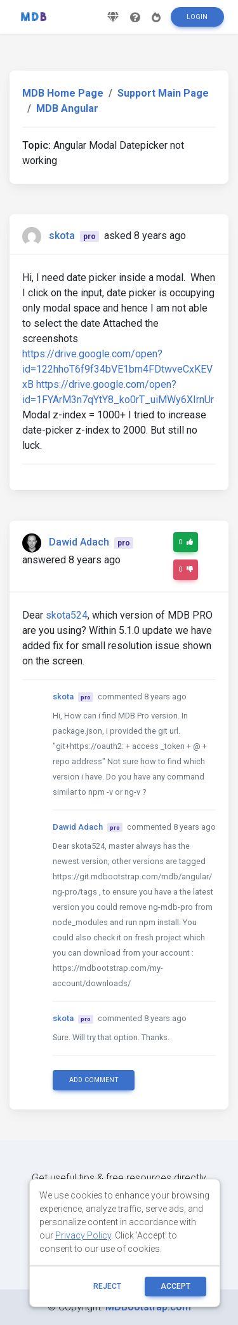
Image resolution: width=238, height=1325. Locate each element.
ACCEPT (175, 1286)
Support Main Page (163, 93)
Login (197, 17)
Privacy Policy (83, 1235)
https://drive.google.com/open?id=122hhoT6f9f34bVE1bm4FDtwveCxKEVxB (117, 369)
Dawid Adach (79, 542)
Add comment (94, 1080)
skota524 (67, 615)
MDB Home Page (62, 93)
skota (62, 236)
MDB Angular (67, 108)
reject (107, 1286)
